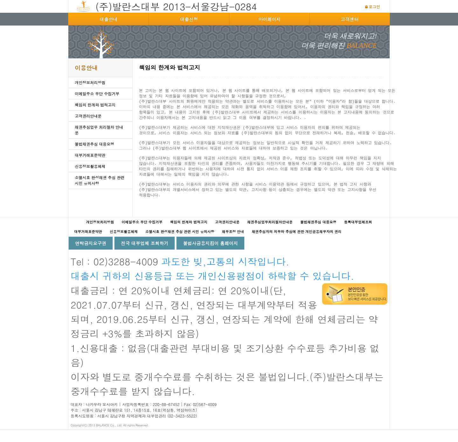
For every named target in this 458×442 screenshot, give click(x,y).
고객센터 (349, 19)
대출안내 (108, 19)
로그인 (374, 6)
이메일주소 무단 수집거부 (97, 93)
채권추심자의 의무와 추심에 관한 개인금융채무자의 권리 (296, 243)
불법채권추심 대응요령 (94, 144)
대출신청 (189, 19)
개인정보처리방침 (90, 82)
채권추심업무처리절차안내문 (270, 234)
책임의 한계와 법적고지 (95, 104)
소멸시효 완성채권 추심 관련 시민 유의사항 (99, 180)
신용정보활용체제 (90, 166)
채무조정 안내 (233, 243)
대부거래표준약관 (90, 155)
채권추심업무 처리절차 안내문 (99, 129)
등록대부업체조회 (358, 234)
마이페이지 (269, 19)
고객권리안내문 (88, 116)
